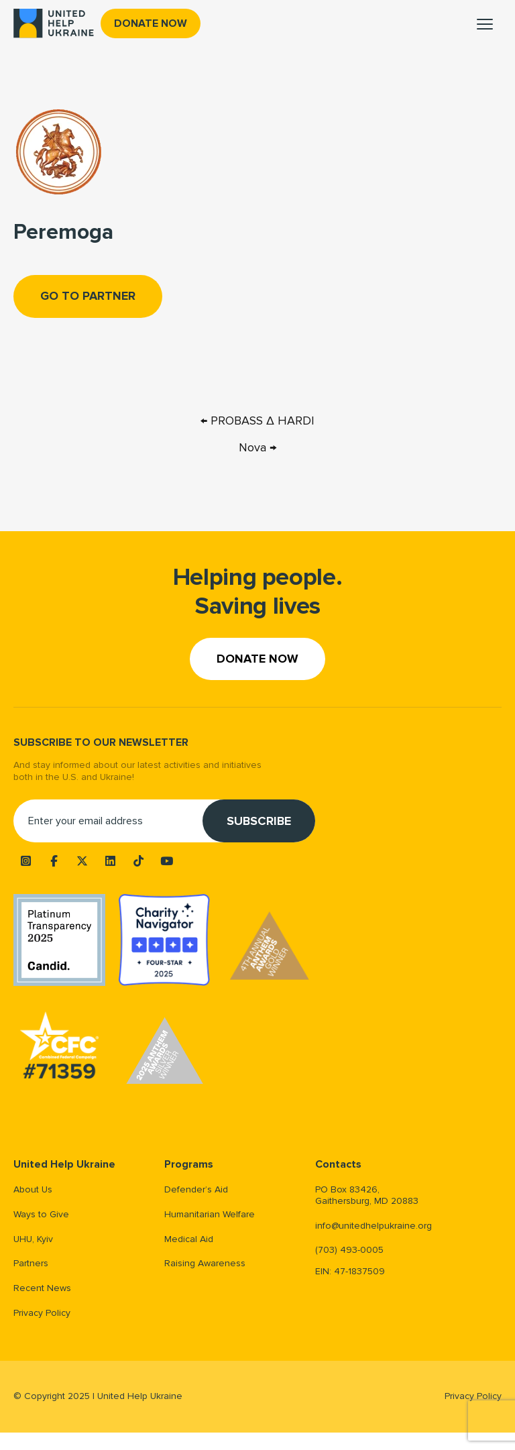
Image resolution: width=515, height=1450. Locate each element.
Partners (30, 1263)
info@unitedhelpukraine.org (373, 1225)
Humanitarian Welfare (209, 1214)
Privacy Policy (41, 1313)
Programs (188, 1164)
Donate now (150, 23)
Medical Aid (188, 1239)
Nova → (257, 447)
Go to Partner (87, 295)
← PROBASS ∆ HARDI (257, 420)
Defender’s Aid (196, 1189)
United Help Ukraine (64, 1164)
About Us (32, 1189)
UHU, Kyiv (33, 1239)
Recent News (42, 1288)
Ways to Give (41, 1214)
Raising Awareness (204, 1263)
